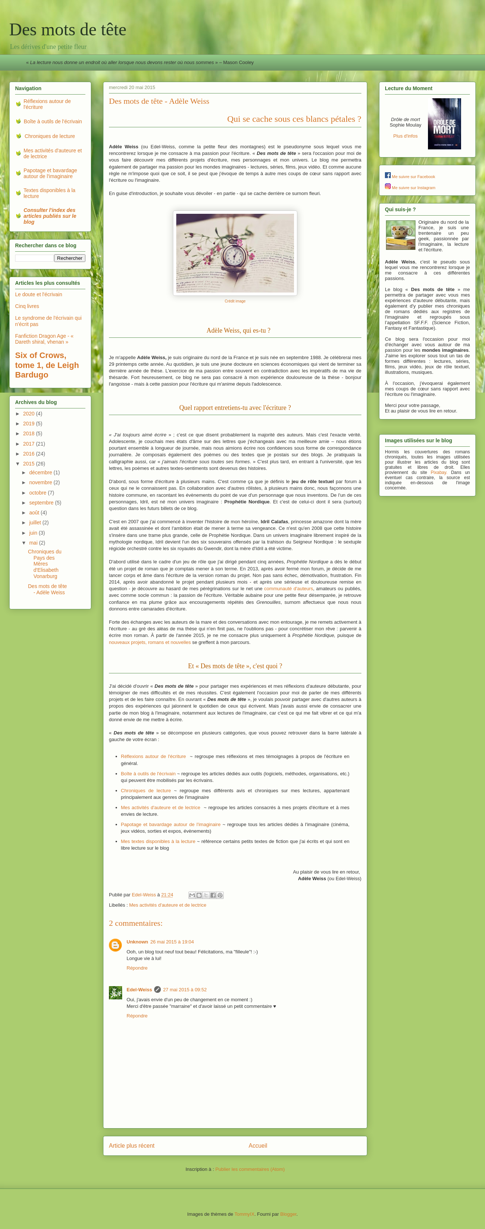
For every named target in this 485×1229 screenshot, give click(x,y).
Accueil (258, 1146)
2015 (29, 464)
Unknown (137, 942)
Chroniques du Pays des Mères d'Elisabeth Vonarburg (44, 564)
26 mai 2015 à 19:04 (172, 942)
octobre (38, 493)
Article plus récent (132, 1146)
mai (34, 543)
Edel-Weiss (139, 989)
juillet (35, 522)
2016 (29, 454)
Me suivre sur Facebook (413, 176)
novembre (41, 482)
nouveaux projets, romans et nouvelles (150, 642)
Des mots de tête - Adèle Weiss (47, 589)
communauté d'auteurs (288, 588)
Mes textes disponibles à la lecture (158, 841)
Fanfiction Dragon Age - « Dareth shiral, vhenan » (44, 339)
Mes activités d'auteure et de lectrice (161, 807)
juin (34, 533)
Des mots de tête (68, 29)
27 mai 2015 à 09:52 (185, 989)
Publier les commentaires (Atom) (250, 1169)
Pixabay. (439, 472)
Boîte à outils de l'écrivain (148, 773)
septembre (42, 503)
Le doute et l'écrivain (38, 294)
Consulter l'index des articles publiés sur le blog (50, 216)
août (34, 513)
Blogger (288, 1214)
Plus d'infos (405, 136)
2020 (29, 414)
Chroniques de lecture (146, 790)
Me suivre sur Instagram (413, 187)
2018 (29, 433)
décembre (41, 472)
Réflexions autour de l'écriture (153, 756)
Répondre (137, 968)
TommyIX (244, 1214)
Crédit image (235, 301)
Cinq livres (27, 306)
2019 (29, 423)
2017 (29, 444)
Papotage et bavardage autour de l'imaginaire (171, 824)
